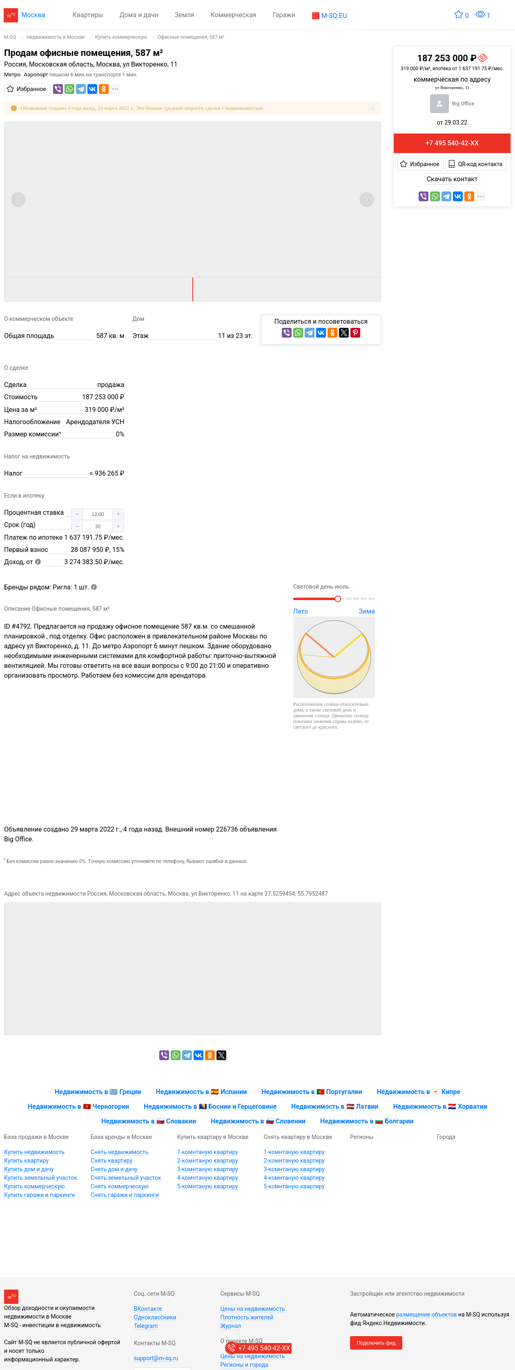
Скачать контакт (452, 179)
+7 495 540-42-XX (452, 143)
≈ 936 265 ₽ (107, 473)
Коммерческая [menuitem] (233, 15)
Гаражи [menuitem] (284, 15)
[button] (77, 514)
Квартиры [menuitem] (88, 15)
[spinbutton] (97, 514)
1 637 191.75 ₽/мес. (94, 537)
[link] (10, 37)
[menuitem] (329, 14)
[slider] (334, 599)
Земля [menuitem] (184, 15)
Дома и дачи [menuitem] (138, 15)
